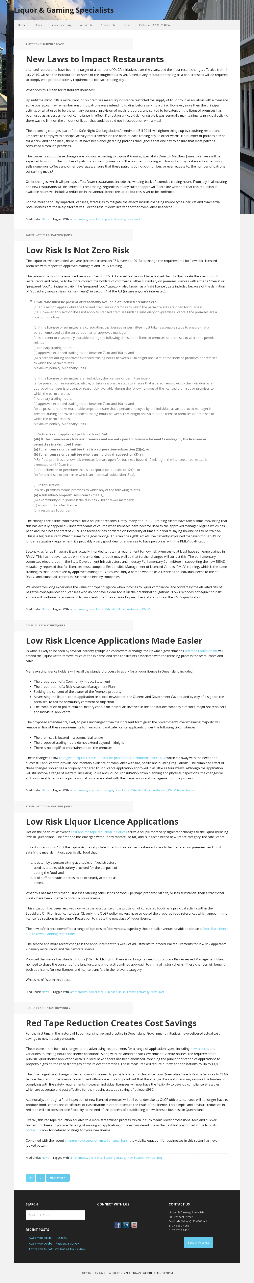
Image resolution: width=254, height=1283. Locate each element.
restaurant (133, 219)
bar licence (96, 1157)
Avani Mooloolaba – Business (48, 1238)
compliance (96, 219)
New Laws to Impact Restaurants (95, 59)
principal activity (115, 219)
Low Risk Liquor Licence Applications (102, 821)
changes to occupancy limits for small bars (96, 1140)
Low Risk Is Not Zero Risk (78, 250)
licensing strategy (138, 992)
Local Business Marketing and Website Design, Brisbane (138, 1273)
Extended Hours (115, 609)
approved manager (101, 790)
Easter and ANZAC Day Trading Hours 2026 (57, 1249)
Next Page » (58, 1177)
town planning (186, 790)
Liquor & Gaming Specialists (64, 9)
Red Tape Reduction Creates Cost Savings (111, 1022)
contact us (33, 1130)
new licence (135, 1157)
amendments (78, 219)
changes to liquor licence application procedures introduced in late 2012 (112, 758)
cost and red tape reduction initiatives (99, 832)
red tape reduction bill (201, 651)
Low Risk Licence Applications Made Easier (114, 640)
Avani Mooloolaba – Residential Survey (54, 1243)
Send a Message (198, 1242)
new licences (199, 1048)
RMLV (146, 609)
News (45, 219)
